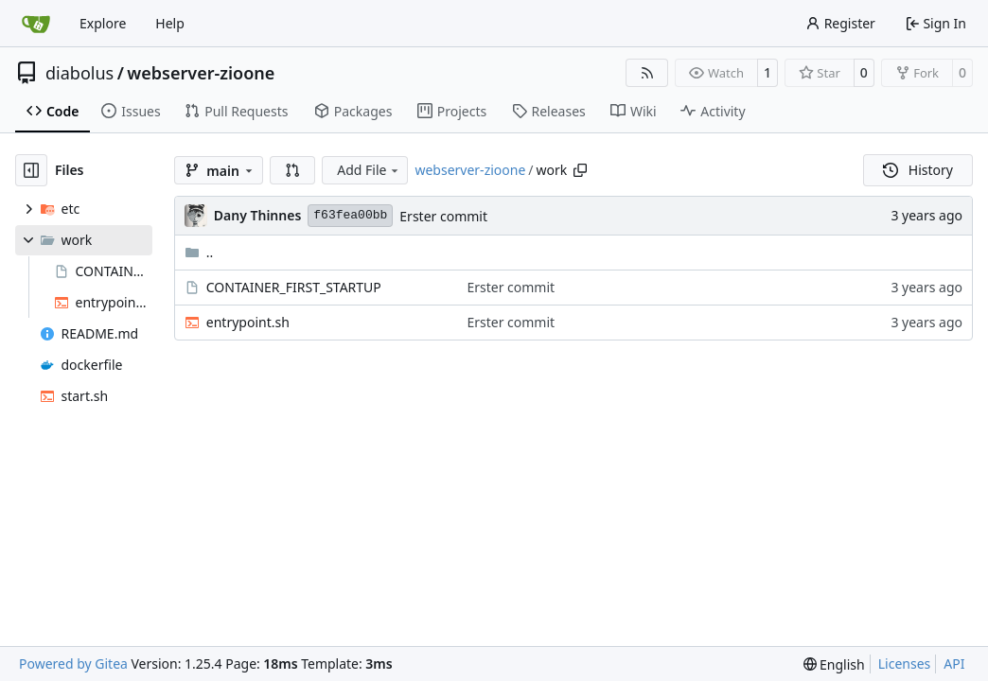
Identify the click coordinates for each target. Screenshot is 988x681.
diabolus (79, 72)
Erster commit (443, 216)
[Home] (35, 24)
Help (170, 23)
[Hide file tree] (31, 170)
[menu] (834, 664)
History (918, 170)
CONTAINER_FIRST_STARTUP (293, 287)
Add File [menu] (369, 170)
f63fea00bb (350, 215)
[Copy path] (580, 170)
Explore (102, 23)
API (954, 663)
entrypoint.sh (248, 322)
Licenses (904, 663)
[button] (292, 170)
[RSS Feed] (647, 73)
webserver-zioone (200, 72)
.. (199, 252)
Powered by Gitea (73, 663)
